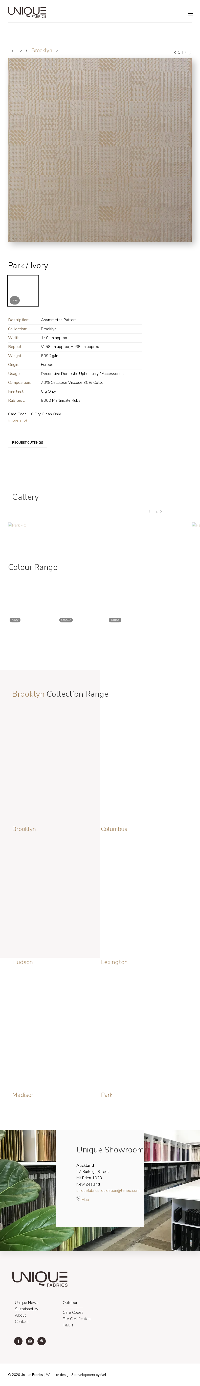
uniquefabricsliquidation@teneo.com (108, 1190)
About (20, 1315)
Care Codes (73, 1312)
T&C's (68, 1325)
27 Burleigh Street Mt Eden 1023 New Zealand (92, 1175)
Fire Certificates (77, 1319)
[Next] (190, 52)
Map (82, 1198)
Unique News (26, 1302)
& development (83, 1375)
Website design (58, 1375)
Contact (22, 1321)
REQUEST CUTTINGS (23, 438)
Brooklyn (41, 50)
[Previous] (175, 52)
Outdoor (70, 1302)
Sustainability (26, 1309)
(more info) (17, 420)
